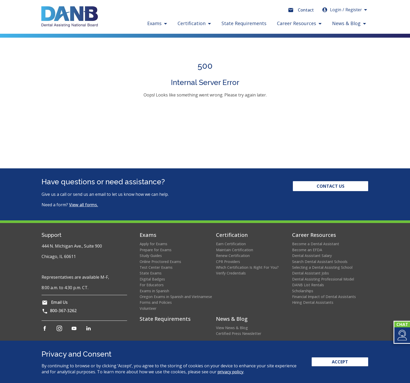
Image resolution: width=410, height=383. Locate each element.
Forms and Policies (156, 302)
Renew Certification (233, 255)
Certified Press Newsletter (238, 333)
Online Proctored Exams (160, 261)
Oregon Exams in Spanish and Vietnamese (176, 296)
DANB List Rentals (308, 284)
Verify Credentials (231, 273)
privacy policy (230, 372)
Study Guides (151, 255)
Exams (148, 234)
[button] (402, 335)
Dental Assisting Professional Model (323, 279)
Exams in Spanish (154, 290)
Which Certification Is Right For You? (247, 267)
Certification (232, 234)
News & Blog (232, 318)
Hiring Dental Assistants (312, 302)
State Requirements (243, 23)
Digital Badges (152, 279)
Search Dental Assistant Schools (320, 261)
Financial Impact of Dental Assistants (324, 296)
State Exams (151, 273)
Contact (306, 10)
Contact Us (330, 186)
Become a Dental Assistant (315, 243)
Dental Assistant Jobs (310, 273)
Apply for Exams (153, 243)
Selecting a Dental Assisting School (322, 267)
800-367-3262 (63, 310)
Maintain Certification (234, 249)
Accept (340, 362)
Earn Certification (231, 243)
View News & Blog (232, 327)
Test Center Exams (156, 267)
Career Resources (314, 234)
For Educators (152, 284)
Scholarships (302, 290)
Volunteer (148, 308)
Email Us (59, 302)
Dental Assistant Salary (312, 255)
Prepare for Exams (156, 249)
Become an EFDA (307, 249)
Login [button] (342, 10)
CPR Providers (228, 261)
